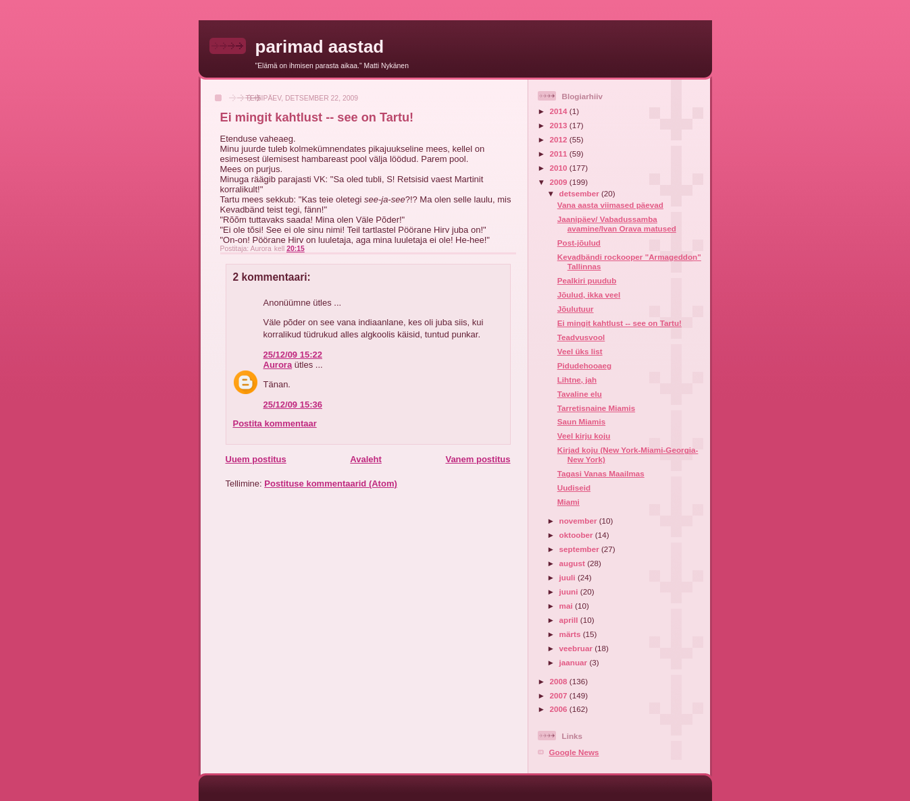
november (579, 520)
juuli (568, 577)
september (580, 549)
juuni (569, 591)
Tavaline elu (579, 393)
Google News (574, 752)
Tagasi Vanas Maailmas (600, 473)
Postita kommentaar (275, 423)
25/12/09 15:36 (292, 404)
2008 (560, 681)
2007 (560, 695)
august (573, 563)
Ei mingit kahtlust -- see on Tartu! (619, 323)
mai (567, 605)
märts (571, 634)
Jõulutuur (575, 308)
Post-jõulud (579, 242)
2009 (560, 181)
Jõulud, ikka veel (589, 294)
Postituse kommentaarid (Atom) (330, 483)
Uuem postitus (256, 459)
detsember (580, 193)
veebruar (577, 648)
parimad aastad (319, 46)
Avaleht (365, 459)
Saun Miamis (581, 421)
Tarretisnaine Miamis (596, 408)
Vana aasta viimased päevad (610, 204)
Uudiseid (573, 487)
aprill (569, 619)
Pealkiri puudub (587, 280)
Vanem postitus (477, 459)
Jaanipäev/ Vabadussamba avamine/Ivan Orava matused (616, 224)
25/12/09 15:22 (292, 355)
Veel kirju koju (584, 435)
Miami (568, 501)
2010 (560, 167)
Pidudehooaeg (584, 365)
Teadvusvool (581, 337)
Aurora (278, 365)
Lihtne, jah (577, 379)
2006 (560, 709)
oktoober (577, 534)
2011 (560, 153)
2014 (560, 111)
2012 (560, 139)
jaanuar (574, 662)
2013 (560, 125)
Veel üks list (580, 351)
